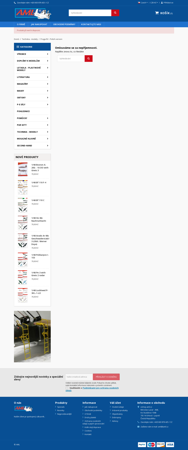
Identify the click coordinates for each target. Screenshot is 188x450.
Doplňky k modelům (28, 60)
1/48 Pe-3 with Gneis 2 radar (38, 274)
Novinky (60, 410)
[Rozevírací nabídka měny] (154, 2)
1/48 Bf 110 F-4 (38, 182)
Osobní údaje (118, 407)
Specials (61, 407)
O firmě (21, 24)
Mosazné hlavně (26, 138)
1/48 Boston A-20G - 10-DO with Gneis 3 (39, 167)
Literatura (23, 77)
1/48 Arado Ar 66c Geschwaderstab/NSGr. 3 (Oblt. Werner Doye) (42, 240)
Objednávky (117, 414)
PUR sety (22, 125)
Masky (20, 90)
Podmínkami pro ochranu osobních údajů (92, 389)
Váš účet (115, 402)
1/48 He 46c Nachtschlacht (38, 219)
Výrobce (21, 54)
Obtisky (21, 97)
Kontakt (87, 434)
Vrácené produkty (120, 410)
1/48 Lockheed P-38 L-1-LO (39, 292)
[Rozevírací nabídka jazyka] (143, 2)
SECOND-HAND (24, 145)
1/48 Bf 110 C (37, 200)
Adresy (115, 421)
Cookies (88, 430)
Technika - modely (27, 131)
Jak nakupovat (39, 24)
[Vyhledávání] (94, 13)
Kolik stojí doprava (92, 427)
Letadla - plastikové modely (29, 69)
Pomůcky (22, 118)
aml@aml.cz (163, 426)
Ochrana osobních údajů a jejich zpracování (93, 422)
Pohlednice (23, 111)
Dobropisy (116, 417)
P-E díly (21, 104)
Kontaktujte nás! (91, 24)
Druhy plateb (90, 417)
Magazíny (22, 83)
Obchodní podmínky (64, 24)
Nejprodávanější (64, 414)
